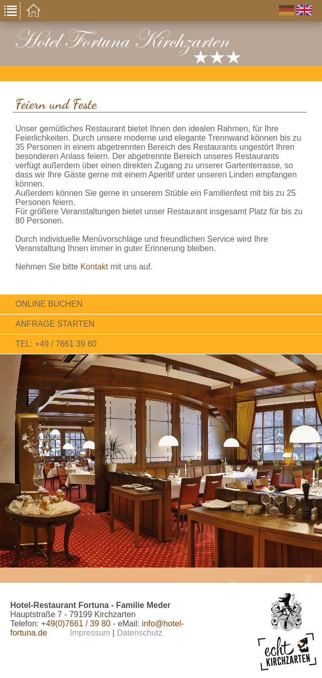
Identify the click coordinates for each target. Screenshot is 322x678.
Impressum (90, 632)
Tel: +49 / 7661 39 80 (56, 344)
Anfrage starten (55, 324)
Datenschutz (140, 632)
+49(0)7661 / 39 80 (75, 623)
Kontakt (94, 266)
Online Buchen (49, 304)
